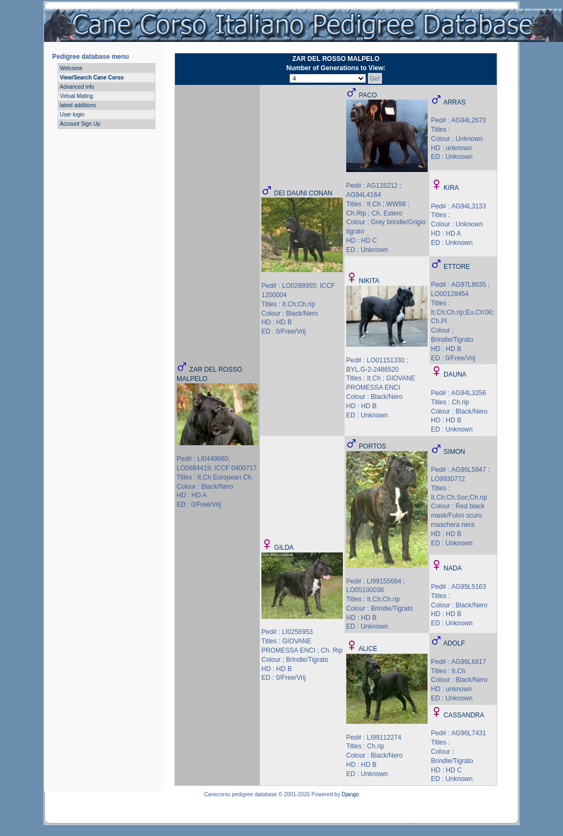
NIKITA (369, 281)
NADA (452, 568)
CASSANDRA (463, 715)
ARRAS (454, 102)
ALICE (368, 649)
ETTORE (456, 267)
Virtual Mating (76, 96)
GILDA (283, 547)
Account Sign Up (80, 124)
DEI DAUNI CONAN (303, 193)
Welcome (71, 68)
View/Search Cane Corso (92, 78)
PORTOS (372, 446)
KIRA (451, 188)
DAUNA (454, 374)
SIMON (454, 452)
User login (72, 115)
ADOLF (454, 643)
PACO (368, 95)
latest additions (78, 105)
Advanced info (77, 87)
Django (350, 794)
